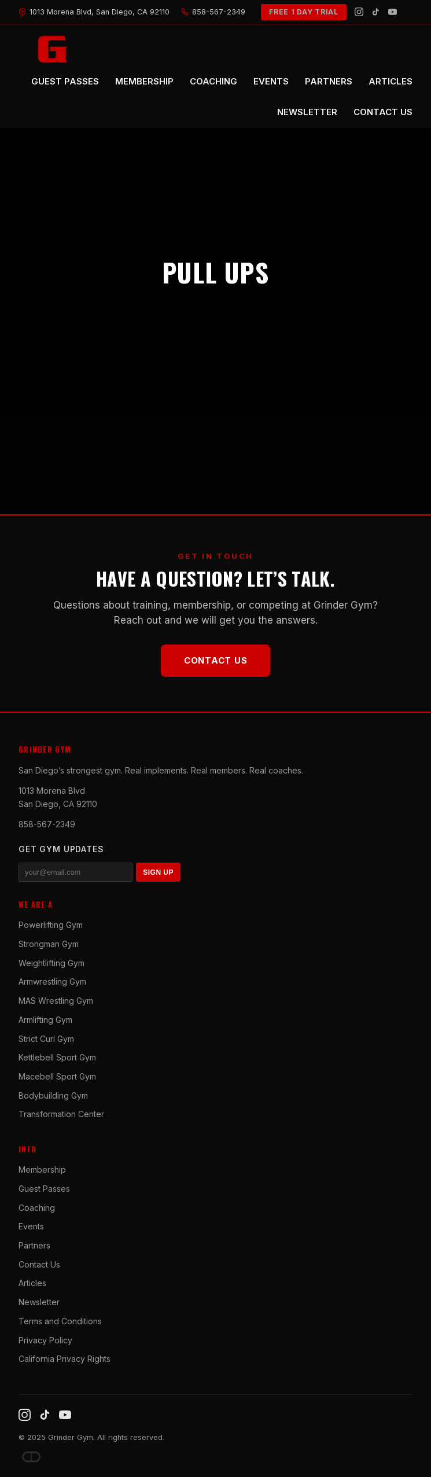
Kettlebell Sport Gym (57, 1057)
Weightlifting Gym (51, 963)
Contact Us (216, 660)
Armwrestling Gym (52, 981)
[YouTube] (392, 12)
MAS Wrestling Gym (56, 1000)
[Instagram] (359, 12)
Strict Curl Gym (46, 1039)
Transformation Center (61, 1114)
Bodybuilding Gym (53, 1095)
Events (31, 1226)
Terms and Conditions (60, 1321)
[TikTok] (375, 12)
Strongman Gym (49, 944)
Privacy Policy (45, 1340)
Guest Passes (44, 1189)
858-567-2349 (47, 824)
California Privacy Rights (64, 1359)
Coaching (37, 1208)
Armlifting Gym (45, 1020)
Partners (34, 1245)
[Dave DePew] (31, 1456)
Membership (42, 1169)
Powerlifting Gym (51, 925)
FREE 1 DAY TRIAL (303, 12)
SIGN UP (158, 872)
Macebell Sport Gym (57, 1076)
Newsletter (39, 1302)
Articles (32, 1283)
